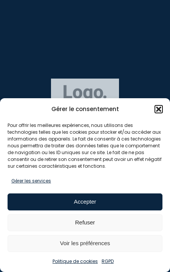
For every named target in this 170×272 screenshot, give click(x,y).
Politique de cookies (75, 261)
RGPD (108, 261)
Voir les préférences (85, 243)
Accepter (85, 201)
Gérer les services (31, 181)
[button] (158, 109)
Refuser (85, 222)
